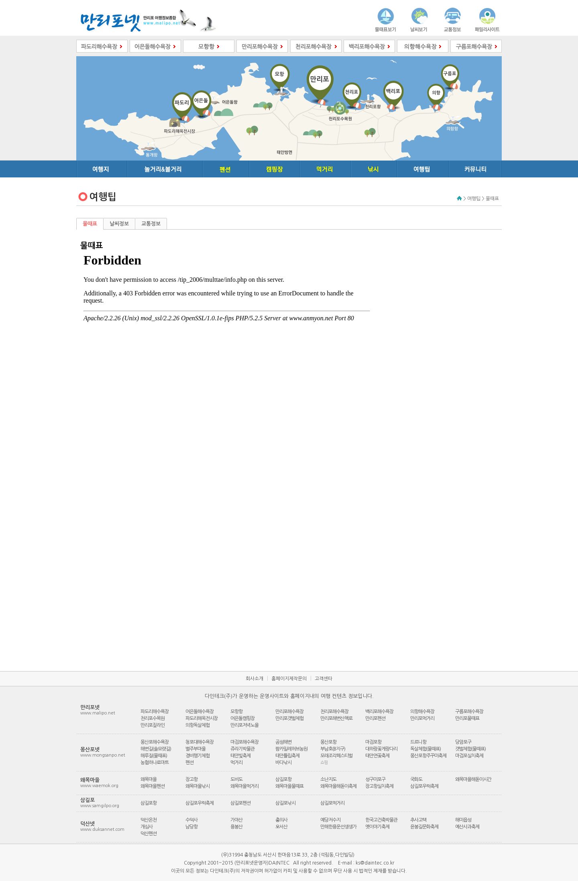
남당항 (191, 826)
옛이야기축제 (377, 826)
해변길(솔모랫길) (155, 749)
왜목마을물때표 (289, 786)
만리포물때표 (467, 718)
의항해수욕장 (422, 711)
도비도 (236, 779)
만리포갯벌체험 (289, 718)
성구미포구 (375, 779)
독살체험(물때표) (425, 749)
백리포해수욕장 (379, 711)
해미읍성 (463, 820)
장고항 (191, 779)
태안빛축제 (240, 755)
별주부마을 (195, 749)
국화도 (416, 779)
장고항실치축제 (379, 786)
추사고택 (418, 820)
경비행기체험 (197, 755)
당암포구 (463, 742)
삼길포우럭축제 (424, 786)
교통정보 (151, 223)
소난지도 (328, 779)
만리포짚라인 (152, 725)
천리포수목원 (152, 718)
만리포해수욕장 (289, 711)
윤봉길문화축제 (424, 826)
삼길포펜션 (240, 803)
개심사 (146, 826)
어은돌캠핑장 (242, 718)
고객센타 (323, 678)
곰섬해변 (283, 742)
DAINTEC (279, 863)
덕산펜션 (148, 833)
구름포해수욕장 (469, 711)
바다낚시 (283, 762)
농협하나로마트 (154, 762)
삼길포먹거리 (332, 803)
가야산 (236, 820)
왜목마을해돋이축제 (338, 786)
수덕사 (191, 820)
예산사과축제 (467, 826)
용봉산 (236, 826)
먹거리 (236, 762)
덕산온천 (148, 820)
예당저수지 (330, 820)
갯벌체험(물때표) (470, 749)
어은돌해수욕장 (199, 711)
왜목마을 (148, 779)
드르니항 (418, 742)
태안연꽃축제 (377, 755)
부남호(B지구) (332, 749)
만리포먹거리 (422, 718)
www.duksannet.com (102, 829)
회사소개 (254, 678)
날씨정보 (119, 223)
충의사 (281, 820)
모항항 (236, 711)
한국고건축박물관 (381, 820)
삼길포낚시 (285, 803)
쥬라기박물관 (242, 749)
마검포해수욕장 (244, 742)
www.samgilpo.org (99, 806)
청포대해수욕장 (199, 742)
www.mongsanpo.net (102, 755)
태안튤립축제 (287, 755)
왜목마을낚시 (197, 786)
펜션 (189, 762)
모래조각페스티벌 (336, 755)
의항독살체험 (197, 725)
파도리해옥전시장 (201, 718)
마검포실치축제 (469, 755)
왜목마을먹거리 (244, 786)
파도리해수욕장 (154, 711)
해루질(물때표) (153, 755)
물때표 (90, 223)
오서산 (281, 826)
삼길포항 (283, 779)
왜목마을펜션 (152, 786)
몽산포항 (328, 742)
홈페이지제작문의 (289, 678)
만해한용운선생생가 (338, 826)
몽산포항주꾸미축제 (428, 755)
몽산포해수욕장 (154, 742)
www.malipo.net (97, 713)
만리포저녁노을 (244, 725)
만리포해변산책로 (336, 718)
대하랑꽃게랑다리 (381, 749)
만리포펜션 (375, 718)
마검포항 (373, 742)
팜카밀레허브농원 (291, 749)
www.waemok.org (99, 785)
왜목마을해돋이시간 (473, 779)
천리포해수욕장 (334, 711)
